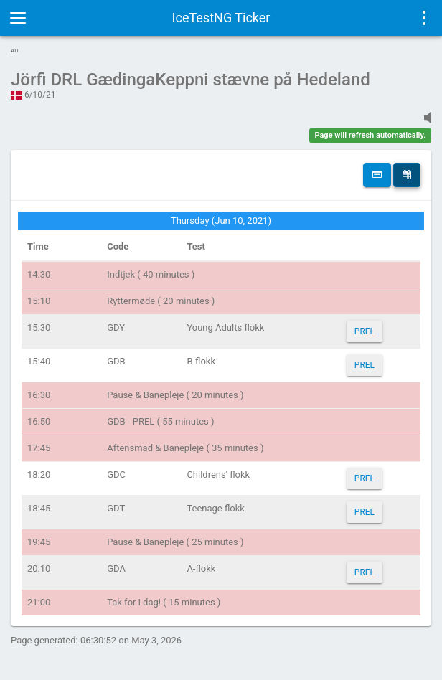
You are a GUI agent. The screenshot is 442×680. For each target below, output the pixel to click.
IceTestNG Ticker (221, 17)
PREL (364, 331)
